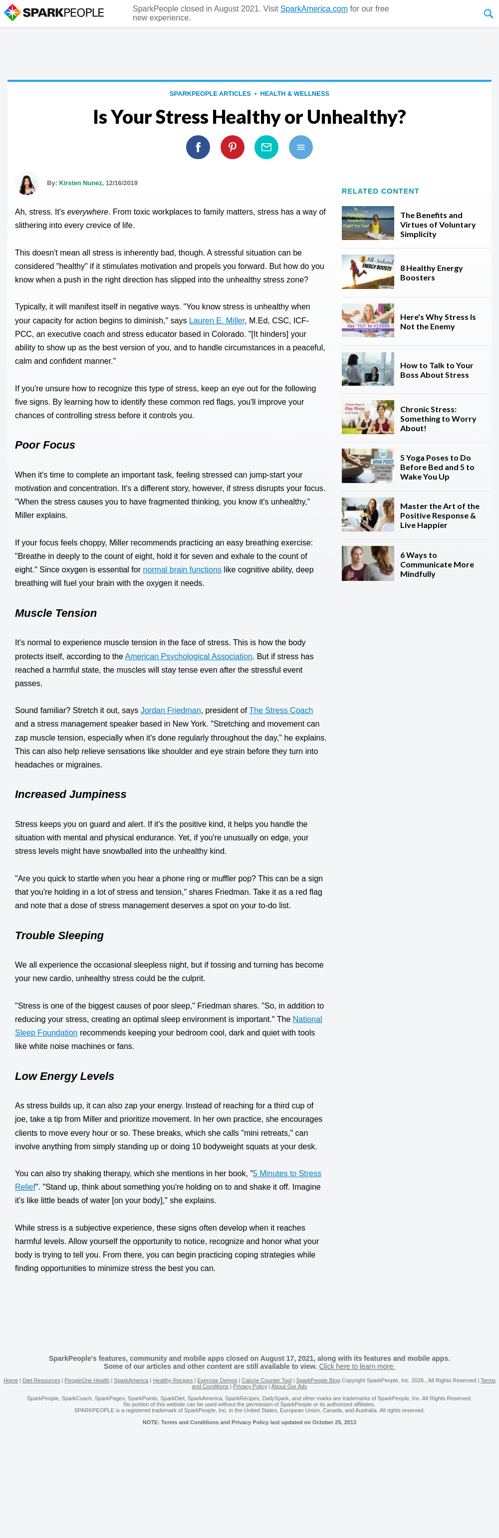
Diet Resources (41, 1380)
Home (10, 1380)
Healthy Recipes (173, 1380)
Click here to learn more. (357, 1366)
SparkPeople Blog (318, 1380)
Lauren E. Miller (217, 320)
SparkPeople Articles (210, 93)
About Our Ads (289, 1386)
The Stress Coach (281, 710)
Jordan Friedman (171, 710)
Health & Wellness (294, 93)
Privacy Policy (250, 1386)
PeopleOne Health (86, 1380)
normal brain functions (182, 569)
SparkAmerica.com (314, 8)
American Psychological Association (188, 656)
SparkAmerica (131, 1380)
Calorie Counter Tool (267, 1380)
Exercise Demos (217, 1380)
